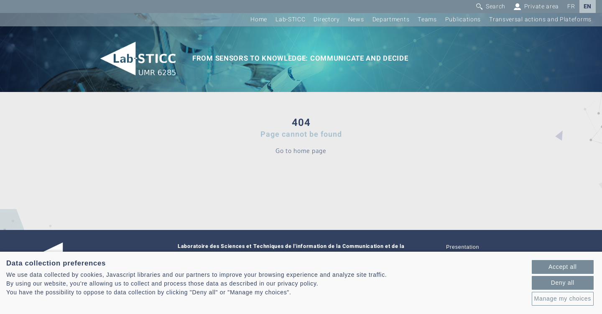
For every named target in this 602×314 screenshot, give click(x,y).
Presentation (462, 247)
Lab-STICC (290, 19)
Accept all (562, 266)
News (356, 19)
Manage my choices (562, 298)
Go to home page (301, 150)
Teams (427, 19)
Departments (391, 19)
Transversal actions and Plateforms (540, 19)
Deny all (562, 282)
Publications (463, 19)
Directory (326, 19)
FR (571, 6)
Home (258, 19)
